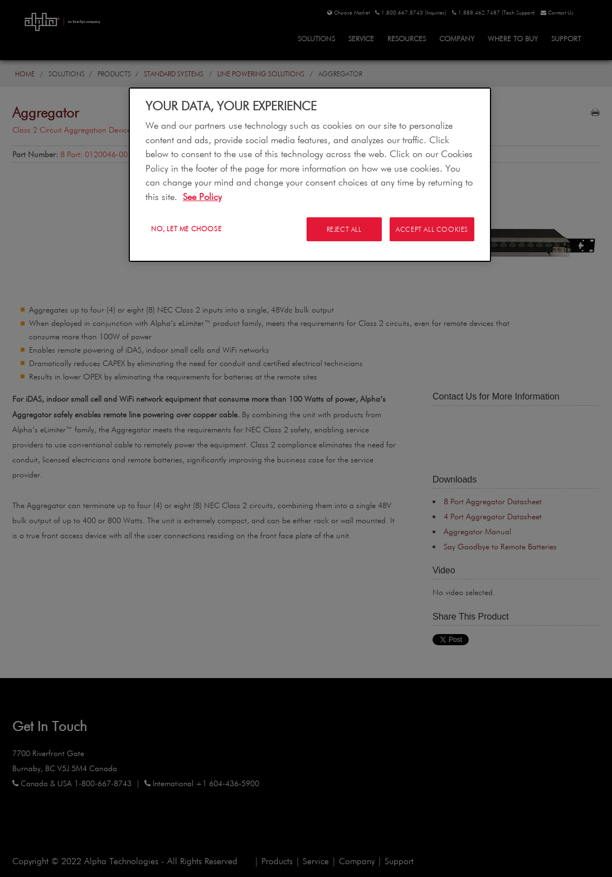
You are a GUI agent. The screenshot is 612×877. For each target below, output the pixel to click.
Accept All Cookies (432, 229)
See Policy (202, 196)
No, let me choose (186, 228)
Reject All (343, 229)
